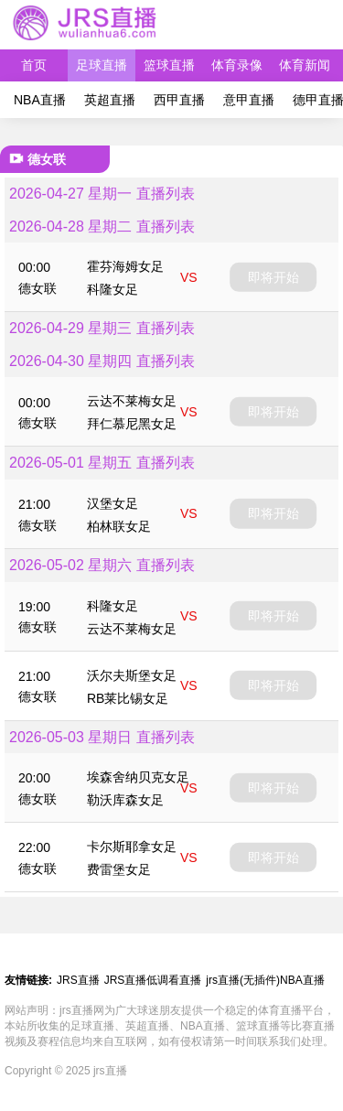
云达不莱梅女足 (132, 401)
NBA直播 (40, 99)
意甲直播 (248, 99)
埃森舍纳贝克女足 (138, 777)
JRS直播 (78, 980)
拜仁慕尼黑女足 (132, 423)
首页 (34, 65)
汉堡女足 (112, 503)
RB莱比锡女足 (127, 698)
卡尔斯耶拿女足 (132, 846)
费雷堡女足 (119, 869)
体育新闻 (304, 65)
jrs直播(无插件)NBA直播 (265, 980)
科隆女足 (112, 289)
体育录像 (237, 65)
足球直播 (101, 65)
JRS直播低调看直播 (153, 980)
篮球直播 (169, 65)
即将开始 (273, 276)
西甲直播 (179, 99)
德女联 (37, 288)
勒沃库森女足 (125, 800)
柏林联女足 (119, 526)
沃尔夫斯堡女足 (132, 675)
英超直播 (109, 99)
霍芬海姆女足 (125, 266)
